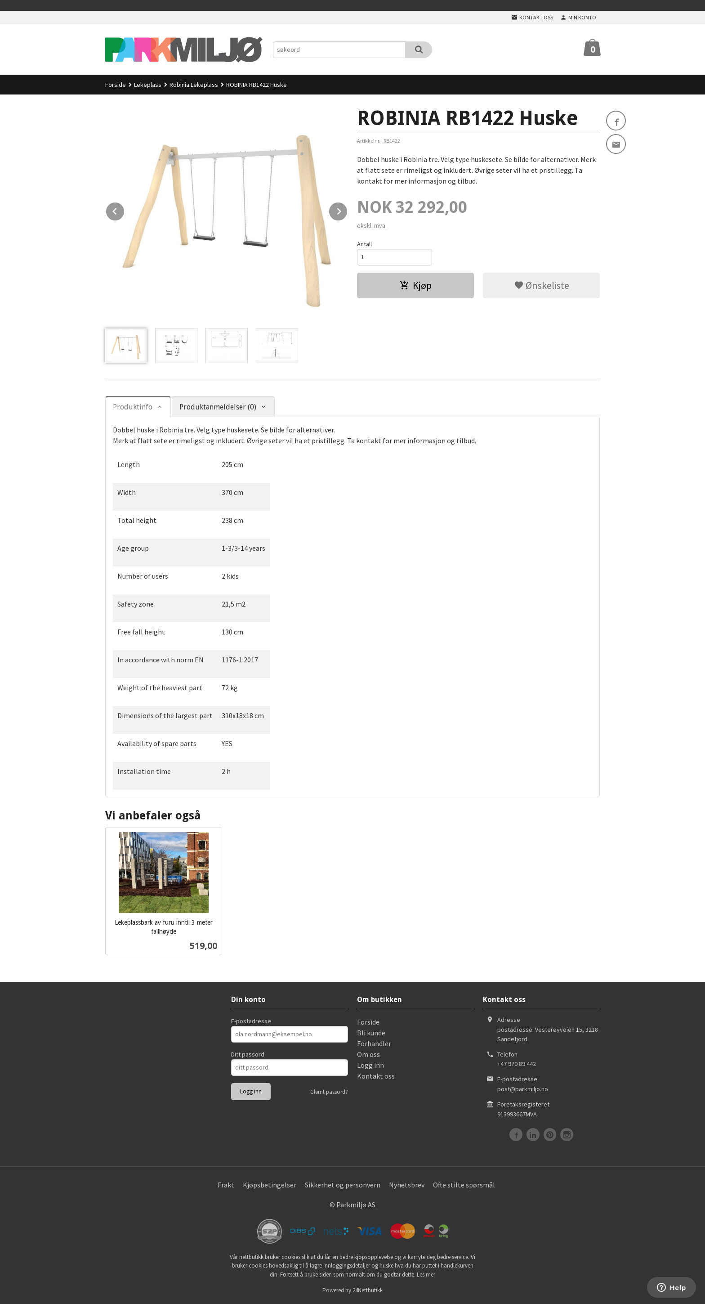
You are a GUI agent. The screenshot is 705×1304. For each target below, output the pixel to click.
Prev (124, 209)
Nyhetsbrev (406, 1184)
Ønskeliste (541, 285)
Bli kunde (371, 1032)
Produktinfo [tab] (132, 407)
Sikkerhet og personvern (342, 1184)
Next (347, 209)
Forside (115, 85)
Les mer (426, 1274)
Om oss (368, 1054)
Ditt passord (247, 1054)
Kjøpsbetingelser (269, 1184)
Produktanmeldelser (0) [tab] (217, 407)
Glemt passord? (329, 1092)
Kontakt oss (376, 1075)
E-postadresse (251, 1021)
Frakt (226, 1184)
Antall (364, 244)
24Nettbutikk (367, 1290)
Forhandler (374, 1043)
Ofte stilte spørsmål (464, 1184)
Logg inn (370, 1065)
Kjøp (415, 285)
